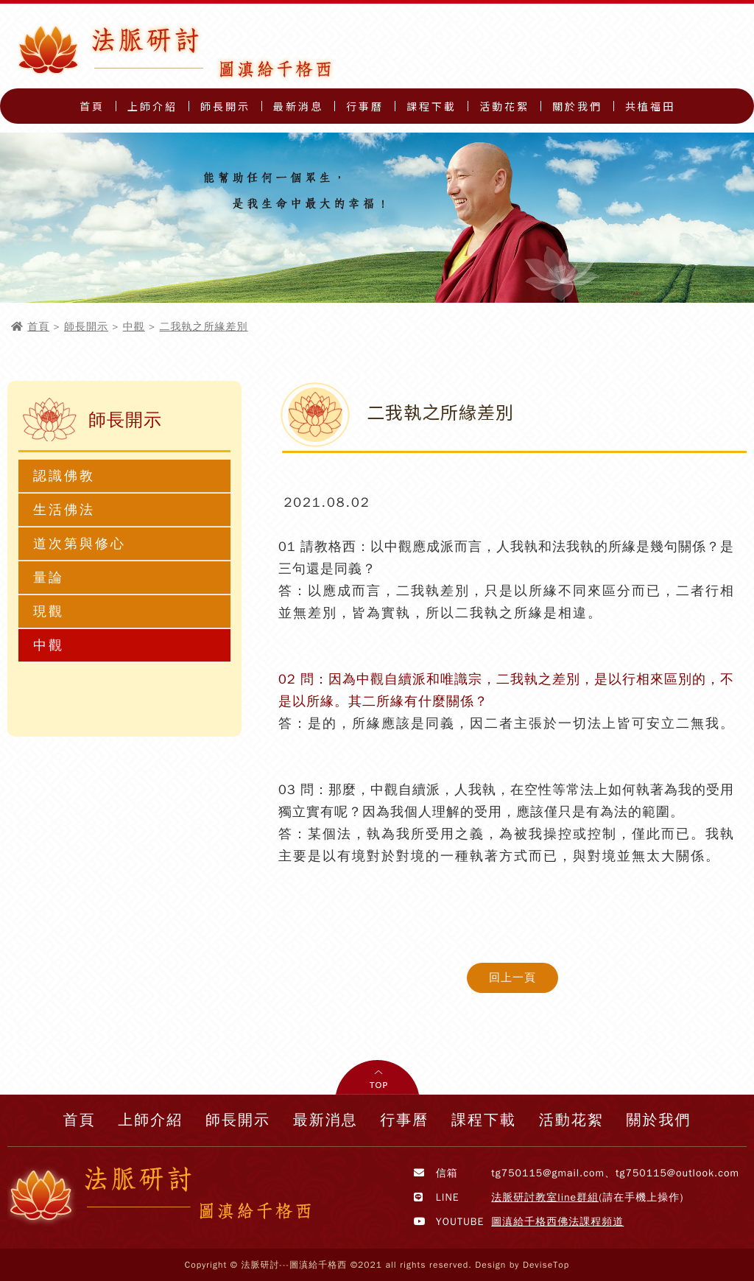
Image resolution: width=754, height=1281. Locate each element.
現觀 (48, 611)
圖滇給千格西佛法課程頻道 (557, 1221)
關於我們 (577, 106)
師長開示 (225, 106)
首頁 (92, 106)
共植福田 (650, 106)
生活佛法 (64, 510)
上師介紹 (152, 106)
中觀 (134, 326)
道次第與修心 (79, 544)
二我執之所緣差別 (204, 326)
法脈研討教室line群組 (545, 1197)
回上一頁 (512, 977)
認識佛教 (64, 476)
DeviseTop (546, 1265)
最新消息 (298, 106)
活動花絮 (504, 106)
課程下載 (431, 106)
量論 (48, 577)
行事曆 (365, 106)
